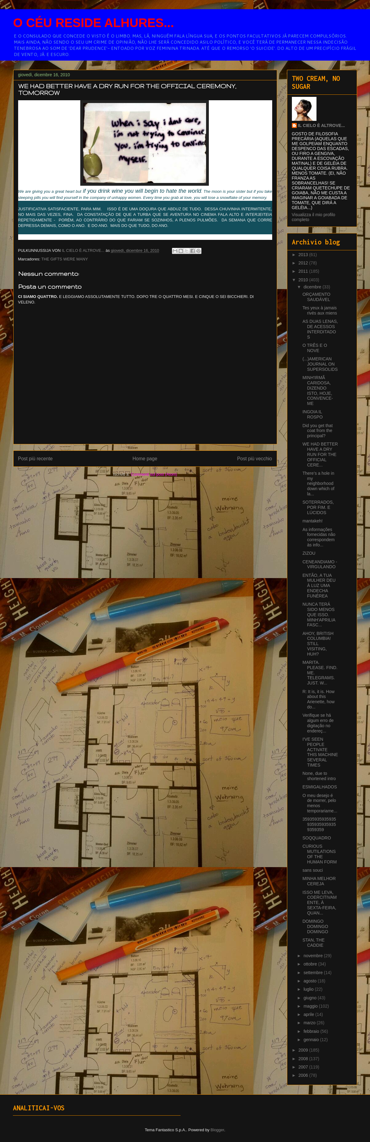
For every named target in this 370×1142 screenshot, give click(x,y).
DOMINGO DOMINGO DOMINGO (315, 926)
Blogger (217, 1130)
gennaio (312, 1039)
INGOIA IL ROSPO (312, 414)
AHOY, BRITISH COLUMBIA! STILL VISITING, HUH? (317, 643)
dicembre (313, 286)
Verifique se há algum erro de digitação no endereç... (317, 723)
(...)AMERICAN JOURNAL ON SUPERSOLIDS (320, 364)
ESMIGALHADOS (319, 786)
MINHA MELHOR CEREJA (319, 881)
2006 (303, 1075)
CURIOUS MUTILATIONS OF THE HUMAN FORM (319, 854)
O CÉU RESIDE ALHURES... (93, 23)
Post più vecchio (254, 458)
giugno (311, 997)
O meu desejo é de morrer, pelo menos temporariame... (319, 803)
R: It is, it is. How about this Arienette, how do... (318, 699)
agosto (311, 980)
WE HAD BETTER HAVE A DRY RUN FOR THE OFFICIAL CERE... (320, 454)
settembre (314, 972)
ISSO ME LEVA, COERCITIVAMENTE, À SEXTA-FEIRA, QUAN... (319, 902)
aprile (309, 1014)
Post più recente (35, 458)
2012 (303, 262)
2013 (303, 254)
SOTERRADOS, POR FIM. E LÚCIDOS (318, 507)
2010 (303, 279)
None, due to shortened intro (319, 776)
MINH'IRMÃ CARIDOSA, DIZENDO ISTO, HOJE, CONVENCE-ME (317, 390)
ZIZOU (308, 553)
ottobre (311, 964)
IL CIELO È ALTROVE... (321, 125)
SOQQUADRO (316, 837)
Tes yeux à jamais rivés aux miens (319, 310)
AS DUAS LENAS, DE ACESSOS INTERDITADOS (320, 329)
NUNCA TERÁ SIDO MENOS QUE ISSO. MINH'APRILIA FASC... (318, 614)
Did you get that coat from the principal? (317, 430)
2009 (303, 1050)
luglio (309, 989)
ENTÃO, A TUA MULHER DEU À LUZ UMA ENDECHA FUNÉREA (319, 585)
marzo (310, 1022)
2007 (303, 1067)
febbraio (312, 1031)
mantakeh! (312, 520)
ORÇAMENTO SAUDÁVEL (316, 297)
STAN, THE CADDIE (313, 943)
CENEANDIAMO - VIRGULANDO (319, 564)
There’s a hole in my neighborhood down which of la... (318, 483)
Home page (145, 458)
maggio (311, 1006)
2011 (303, 271)
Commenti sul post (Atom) (154, 474)
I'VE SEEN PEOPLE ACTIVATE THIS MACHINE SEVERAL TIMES (320, 752)
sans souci (312, 870)
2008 (303, 1058)
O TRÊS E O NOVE (314, 348)
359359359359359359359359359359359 (319, 824)
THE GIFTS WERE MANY (64, 259)
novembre (314, 955)
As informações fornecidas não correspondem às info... (318, 537)
